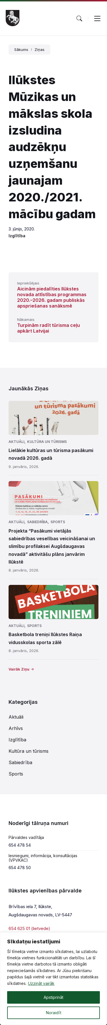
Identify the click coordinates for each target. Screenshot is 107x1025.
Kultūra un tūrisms (47, 442)
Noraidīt (53, 1012)
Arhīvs (16, 728)
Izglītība (17, 235)
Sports (58, 522)
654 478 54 (20, 845)
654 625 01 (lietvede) (29, 928)
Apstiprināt (53, 997)
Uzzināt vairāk (41, 983)
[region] (53, 978)
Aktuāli (16, 442)
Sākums (21, 49)
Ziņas (40, 49)
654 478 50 (20, 867)
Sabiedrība (37, 522)
